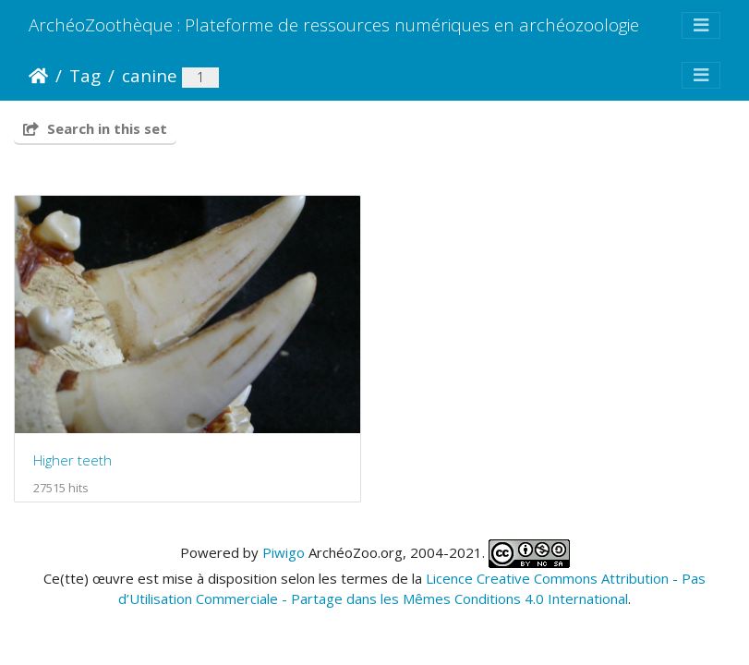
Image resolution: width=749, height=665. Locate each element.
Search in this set (95, 128)
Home (38, 76)
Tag (85, 75)
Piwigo (283, 551)
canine (149, 75)
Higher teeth (72, 460)
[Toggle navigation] (701, 25)
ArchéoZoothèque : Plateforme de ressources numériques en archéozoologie (334, 24)
